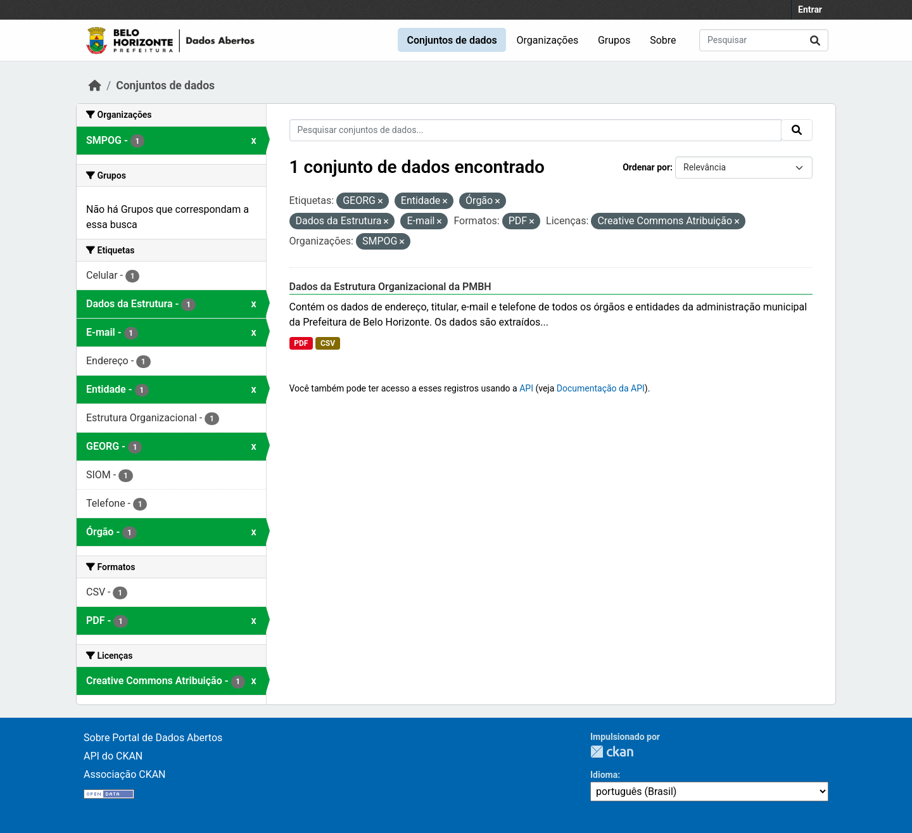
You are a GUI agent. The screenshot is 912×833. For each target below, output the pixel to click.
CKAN (611, 751)
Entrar (810, 9)
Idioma (604, 775)
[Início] (95, 85)
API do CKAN (113, 756)
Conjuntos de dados (452, 40)
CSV (327, 343)
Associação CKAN (125, 774)
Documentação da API (601, 388)
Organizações (548, 40)
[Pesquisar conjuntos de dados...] (763, 40)
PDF (301, 343)
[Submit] (815, 40)
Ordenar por (646, 167)
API (526, 388)
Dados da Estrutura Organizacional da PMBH (390, 287)
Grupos (614, 40)
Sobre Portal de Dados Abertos (153, 738)
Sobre (663, 40)
